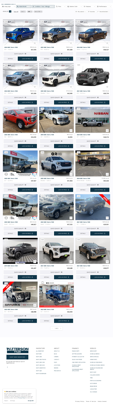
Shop (64, 6)
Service (94, 6)
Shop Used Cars (40, 362)
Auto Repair (93, 383)
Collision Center (95, 375)
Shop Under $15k (41, 368)
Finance (84, 6)
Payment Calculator (78, 356)
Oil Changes (93, 392)
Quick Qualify (20, 54)
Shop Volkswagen (41, 373)
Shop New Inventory (17, 357)
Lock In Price (26, 58)
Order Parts (93, 359)
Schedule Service (94, 354)
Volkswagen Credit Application (77, 370)
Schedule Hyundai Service (97, 365)
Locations (57, 365)
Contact (105, 6)
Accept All (30, 400)
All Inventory (40, 351)
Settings (12, 400)
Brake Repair (93, 386)
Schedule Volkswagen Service (96, 368)
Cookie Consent (102, 401)
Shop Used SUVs (40, 365)
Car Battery (93, 389)
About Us (56, 351)
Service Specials (94, 356)
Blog (55, 354)
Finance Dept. (76, 351)
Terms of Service (91, 401)
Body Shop (93, 372)
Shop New (38, 354)
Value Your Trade (77, 359)
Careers (56, 356)
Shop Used (39, 356)
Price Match (57, 371)
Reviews (56, 368)
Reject (6, 400)
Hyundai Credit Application (76, 365)
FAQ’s (55, 362)
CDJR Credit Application (78, 362)
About (73, 6)
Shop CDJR (39, 371)
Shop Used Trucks (41, 359)
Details (10, 58)
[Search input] (35, 5)
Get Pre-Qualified (77, 354)
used (6, 21)
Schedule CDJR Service (96, 362)
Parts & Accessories (95, 380)
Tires (91, 378)
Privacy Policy (21, 398)
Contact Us (97, 1)
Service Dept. (93, 351)
